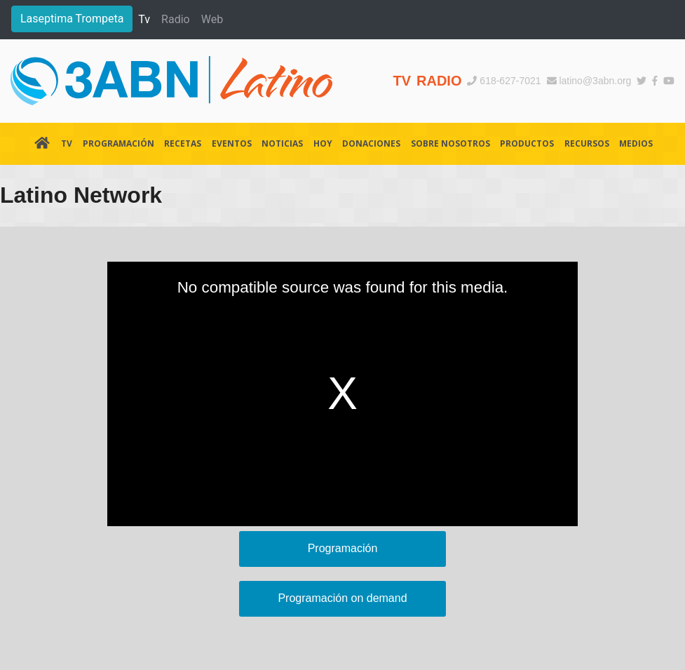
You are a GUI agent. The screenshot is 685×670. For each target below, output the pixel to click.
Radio (175, 19)
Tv (144, 19)
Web (212, 19)
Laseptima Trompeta (71, 18)
